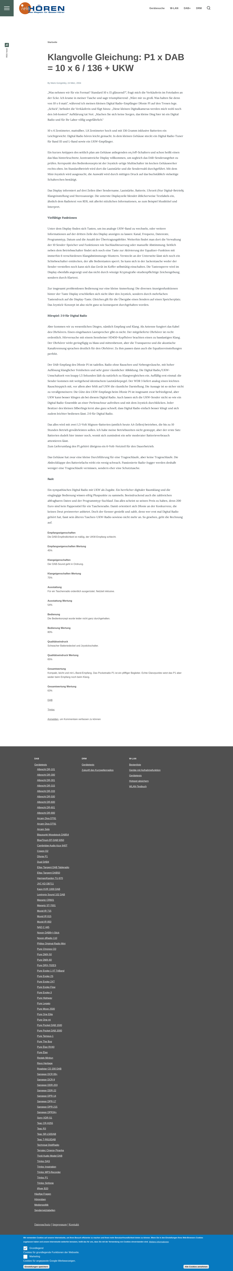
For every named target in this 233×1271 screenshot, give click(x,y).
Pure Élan (42, 1052)
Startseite (52, 42)
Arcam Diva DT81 (46, 818)
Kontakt (74, 1224)
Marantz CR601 (45, 900)
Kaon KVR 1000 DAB (48, 889)
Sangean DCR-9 (46, 1080)
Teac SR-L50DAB (46, 1134)
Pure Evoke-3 (44, 992)
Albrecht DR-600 (46, 802)
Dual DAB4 (43, 862)
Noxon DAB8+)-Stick (48, 933)
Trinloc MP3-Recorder (49, 1172)
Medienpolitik (41, 1205)
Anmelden (53, 719)
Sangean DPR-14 (46, 1096)
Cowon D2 (42, 851)
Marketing (34, 1256)
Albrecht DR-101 (46, 769)
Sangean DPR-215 (47, 1107)
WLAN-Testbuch (138, 786)
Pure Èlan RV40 (45, 1047)
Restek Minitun (45, 1058)
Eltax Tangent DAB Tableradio (53, 867)
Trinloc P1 (42, 1177)
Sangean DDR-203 (47, 1085)
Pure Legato (43, 1003)
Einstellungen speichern (36, 1267)
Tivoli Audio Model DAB (49, 1156)
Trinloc (51, 710)
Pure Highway (44, 998)
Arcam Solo (43, 829)
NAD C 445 (43, 927)
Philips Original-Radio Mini (51, 943)
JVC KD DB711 (45, 884)
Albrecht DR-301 (46, 780)
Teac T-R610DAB (46, 1139)
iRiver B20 (42, 1188)
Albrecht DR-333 (46, 791)
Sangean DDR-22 (46, 1090)
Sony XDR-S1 (44, 1118)
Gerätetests (40, 765)
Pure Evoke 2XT (46, 982)
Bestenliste (135, 765)
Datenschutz (42, 1224)
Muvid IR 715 (44, 911)
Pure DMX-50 (44, 954)
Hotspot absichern (139, 781)
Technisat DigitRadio (48, 1145)
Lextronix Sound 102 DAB (51, 894)
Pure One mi (44, 1020)
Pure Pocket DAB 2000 (49, 1031)
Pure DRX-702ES (46, 965)
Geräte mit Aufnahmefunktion (144, 770)
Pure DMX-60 (44, 960)
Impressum (60, 1224)
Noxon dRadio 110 (47, 938)
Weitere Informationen (159, 1242)
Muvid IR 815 (44, 916)
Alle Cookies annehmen (196, 1267)
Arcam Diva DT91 (46, 824)
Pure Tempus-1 (45, 1036)
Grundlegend (36, 1248)
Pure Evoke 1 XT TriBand (50, 971)
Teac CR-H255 (45, 1123)
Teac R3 (41, 1129)
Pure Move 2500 (46, 1009)
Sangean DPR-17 (46, 1101)
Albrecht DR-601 (46, 807)
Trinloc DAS (43, 1161)
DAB (50, 700)
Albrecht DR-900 (46, 813)
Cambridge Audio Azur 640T (52, 845)
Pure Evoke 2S (45, 976)
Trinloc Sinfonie (45, 1183)
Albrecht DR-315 (46, 786)
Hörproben (40, 1199)
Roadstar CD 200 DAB (49, 1069)
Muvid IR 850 (44, 922)
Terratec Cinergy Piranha (50, 1150)
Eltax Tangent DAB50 (48, 873)
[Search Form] (209, 19)
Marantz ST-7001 (46, 905)
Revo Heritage (45, 1063)
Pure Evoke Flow (46, 987)
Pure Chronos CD (46, 949)
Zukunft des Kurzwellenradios (98, 770)
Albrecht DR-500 (46, 796)
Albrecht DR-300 (46, 775)
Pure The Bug (44, 1041)
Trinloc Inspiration (46, 1167)
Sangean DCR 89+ (47, 1074)
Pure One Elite (45, 1014)
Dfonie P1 (42, 856)
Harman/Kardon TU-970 (50, 878)
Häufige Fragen (42, 1194)
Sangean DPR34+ (47, 1112)
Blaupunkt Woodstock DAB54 (53, 835)
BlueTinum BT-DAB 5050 (50, 840)
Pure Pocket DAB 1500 (49, 1025)
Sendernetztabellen (44, 1210)
